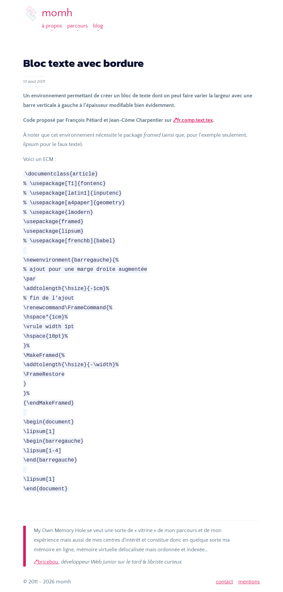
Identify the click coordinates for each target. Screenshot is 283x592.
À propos (52, 26)
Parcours (77, 26)
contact (224, 582)
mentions (249, 582)
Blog (98, 26)
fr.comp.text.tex (195, 120)
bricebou (48, 562)
